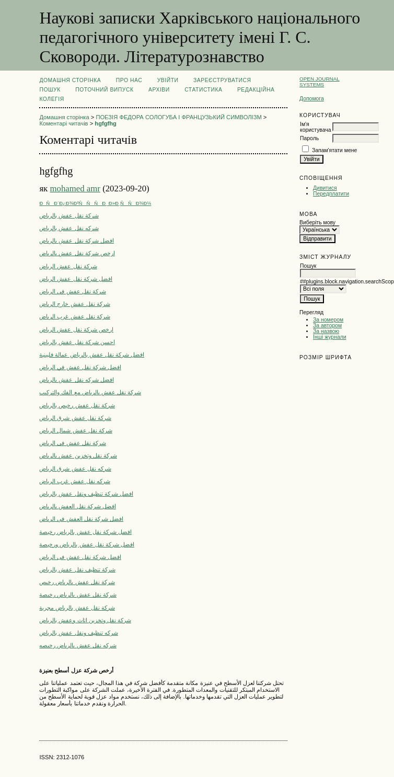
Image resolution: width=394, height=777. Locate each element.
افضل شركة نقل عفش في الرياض (80, 367)
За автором (327, 325)
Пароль (309, 138)
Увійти (168, 80)
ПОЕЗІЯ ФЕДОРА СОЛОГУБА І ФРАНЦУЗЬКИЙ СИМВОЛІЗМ (178, 117)
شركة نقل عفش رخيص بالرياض (76, 405)
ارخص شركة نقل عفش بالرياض (76, 253)
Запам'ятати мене (334, 150)
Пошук (49, 90)
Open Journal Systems (319, 81)
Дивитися (325, 188)
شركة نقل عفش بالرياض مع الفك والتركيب (90, 392)
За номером (328, 320)
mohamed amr (75, 188)
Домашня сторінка (70, 80)
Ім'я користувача (315, 127)
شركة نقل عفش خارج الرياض (74, 304)
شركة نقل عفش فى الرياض (72, 443)
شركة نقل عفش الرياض (68, 266)
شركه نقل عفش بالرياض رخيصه (77, 645)
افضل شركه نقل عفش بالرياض (76, 379)
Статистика (203, 90)
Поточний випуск (104, 90)
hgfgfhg (106, 123)
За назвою (326, 331)
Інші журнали (329, 337)
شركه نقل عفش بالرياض (68, 228)
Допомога (311, 98)
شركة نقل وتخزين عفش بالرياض (78, 455)
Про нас (129, 80)
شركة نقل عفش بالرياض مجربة (76, 607)
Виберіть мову (317, 222)
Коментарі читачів (63, 123)
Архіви (159, 90)
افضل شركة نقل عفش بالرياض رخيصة (85, 532)
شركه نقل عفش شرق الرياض (75, 468)
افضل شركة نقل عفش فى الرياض (80, 557)
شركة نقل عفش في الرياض (72, 291)
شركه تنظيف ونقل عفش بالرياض (78, 633)
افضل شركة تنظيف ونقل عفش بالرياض (86, 493)
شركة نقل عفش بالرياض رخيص (76, 582)
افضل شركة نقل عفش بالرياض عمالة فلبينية (91, 354)
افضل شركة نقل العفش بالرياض (77, 506)
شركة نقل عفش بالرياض (68, 215)
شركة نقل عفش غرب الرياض (74, 316)
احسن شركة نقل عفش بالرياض (76, 342)
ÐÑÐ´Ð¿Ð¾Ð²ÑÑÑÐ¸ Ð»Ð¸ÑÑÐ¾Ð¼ (95, 203)
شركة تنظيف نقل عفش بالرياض (77, 569)
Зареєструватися (222, 80)
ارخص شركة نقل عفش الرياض (76, 329)
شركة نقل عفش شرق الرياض (75, 418)
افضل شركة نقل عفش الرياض (75, 279)
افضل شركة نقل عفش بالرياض (76, 240)
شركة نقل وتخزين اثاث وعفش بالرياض (85, 620)
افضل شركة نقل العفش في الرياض (81, 519)
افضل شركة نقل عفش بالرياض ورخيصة (86, 544)
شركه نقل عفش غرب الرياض (74, 481)
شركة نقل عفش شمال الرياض (75, 430)
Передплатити (331, 194)
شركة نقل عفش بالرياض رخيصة (77, 594)
